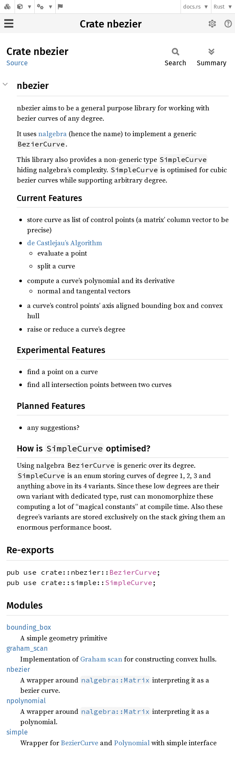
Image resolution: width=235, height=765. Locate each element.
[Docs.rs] (7, 6)
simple (17, 732)
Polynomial (132, 742)
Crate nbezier (111, 24)
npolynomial (26, 701)
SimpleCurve (128, 582)
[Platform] (45, 6)
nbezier (18, 669)
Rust (219, 6)
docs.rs (192, 6)
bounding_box (28, 627)
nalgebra (52, 133)
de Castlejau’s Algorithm (64, 242)
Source (17, 63)
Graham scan (101, 659)
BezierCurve (133, 572)
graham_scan (27, 648)
